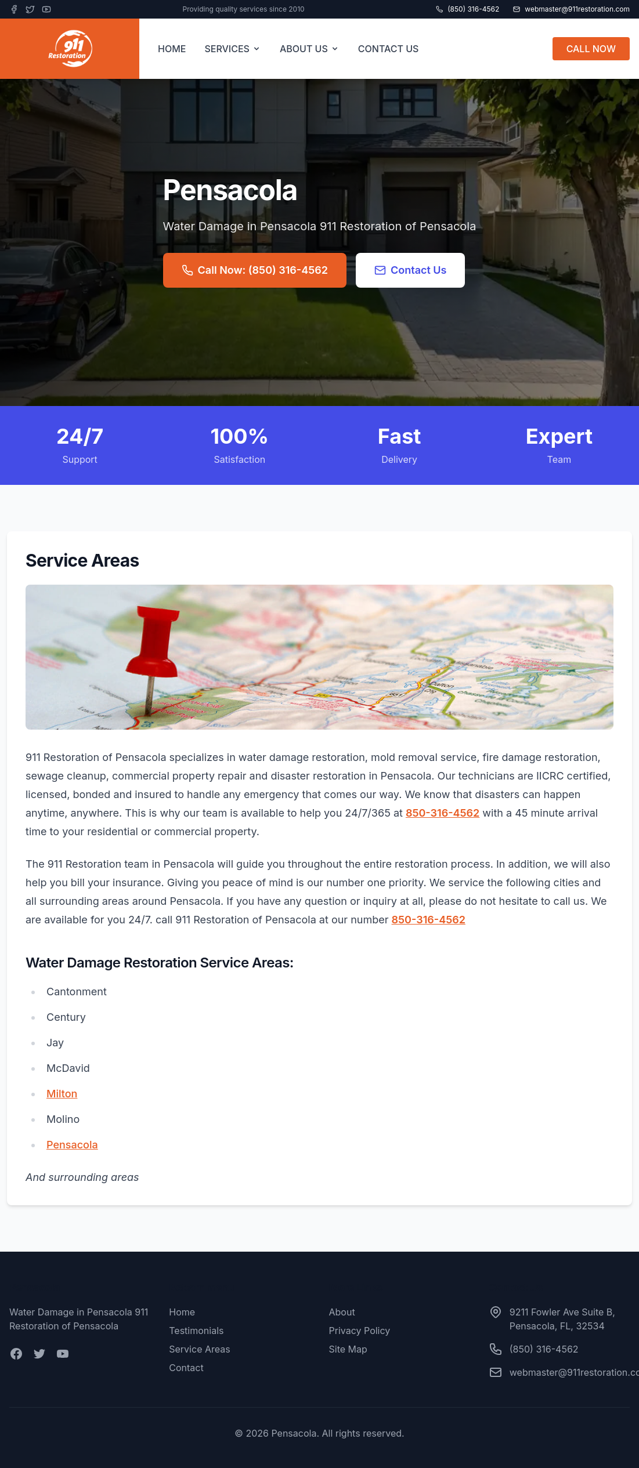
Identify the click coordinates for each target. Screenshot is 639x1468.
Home (182, 1312)
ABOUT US (310, 49)
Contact (186, 1367)
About (342, 1312)
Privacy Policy (360, 1330)
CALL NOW (591, 49)
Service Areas (199, 1349)
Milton (61, 1094)
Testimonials (196, 1330)
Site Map (348, 1349)
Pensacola (72, 1145)
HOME (172, 49)
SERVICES (232, 49)
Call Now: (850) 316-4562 (255, 270)
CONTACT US (388, 49)
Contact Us (410, 270)
